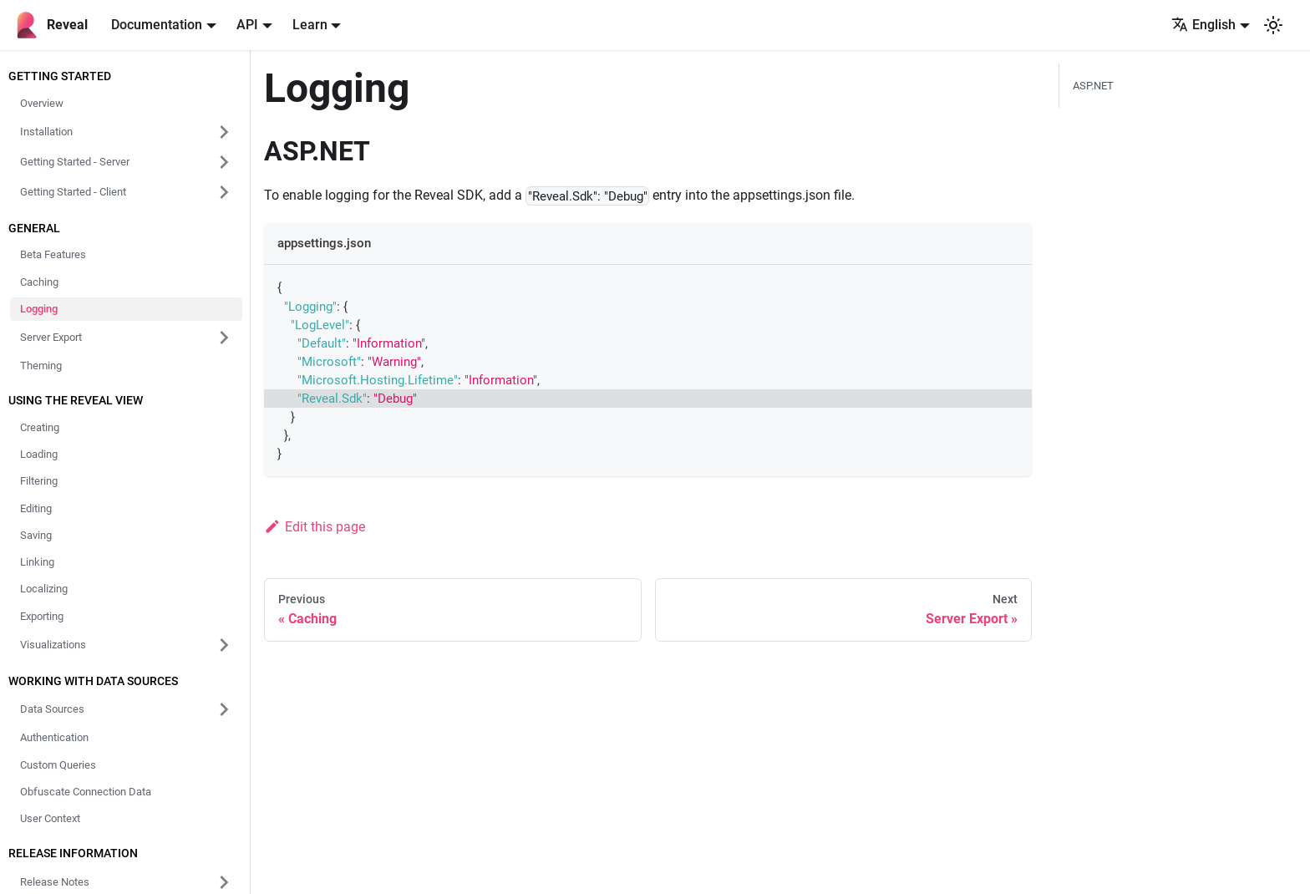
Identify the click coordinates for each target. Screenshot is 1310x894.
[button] (126, 132)
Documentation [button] (156, 25)
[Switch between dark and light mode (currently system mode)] (1273, 25)
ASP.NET (1093, 85)
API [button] (247, 25)
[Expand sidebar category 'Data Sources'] (224, 709)
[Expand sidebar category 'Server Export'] (224, 337)
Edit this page (314, 527)
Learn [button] (310, 25)
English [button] (1203, 25)
